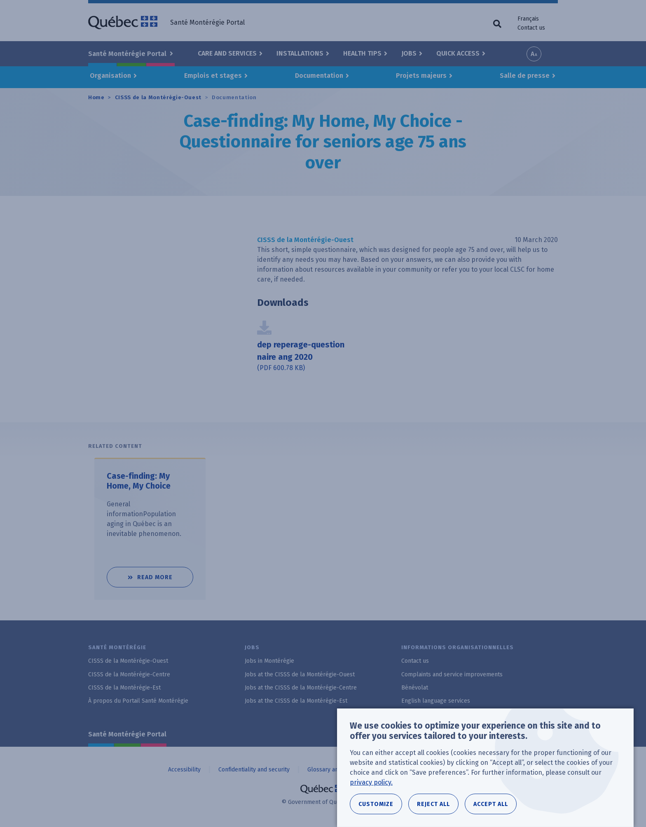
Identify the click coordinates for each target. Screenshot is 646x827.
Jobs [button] (409, 53)
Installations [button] (299, 53)
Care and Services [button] (227, 53)
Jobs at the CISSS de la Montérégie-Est (296, 700)
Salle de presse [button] (525, 75)
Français (528, 18)
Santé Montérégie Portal (127, 734)
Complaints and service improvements (452, 674)
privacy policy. (371, 782)
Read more (165, 574)
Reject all (433, 804)
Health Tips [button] (362, 53)
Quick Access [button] (458, 53)
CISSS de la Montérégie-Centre (129, 674)
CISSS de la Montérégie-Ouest (158, 97)
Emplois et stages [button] (213, 75)
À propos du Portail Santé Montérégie (138, 700)
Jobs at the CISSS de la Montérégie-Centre (301, 687)
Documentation (234, 97)
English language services (435, 700)
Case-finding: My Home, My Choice (139, 481)
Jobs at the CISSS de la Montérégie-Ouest (300, 674)
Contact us (531, 27)
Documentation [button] (319, 75)
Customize (375, 804)
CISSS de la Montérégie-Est (124, 687)
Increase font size (534, 54)
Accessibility (184, 769)
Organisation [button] (110, 75)
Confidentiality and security (254, 769)
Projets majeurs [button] (421, 75)
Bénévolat (414, 687)
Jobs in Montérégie (269, 660)
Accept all (490, 804)
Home (96, 97)
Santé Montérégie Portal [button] (128, 54)
